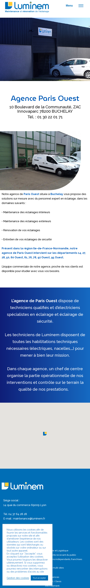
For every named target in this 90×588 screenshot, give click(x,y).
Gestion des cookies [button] (18, 577)
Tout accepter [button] (39, 578)
